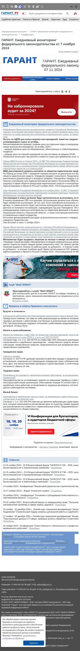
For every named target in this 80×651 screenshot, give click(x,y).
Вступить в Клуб (20, 301)
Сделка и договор (11, 356)
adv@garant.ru (19, 543)
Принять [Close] (33, 643)
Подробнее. (56, 468)
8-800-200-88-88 (8, 577)
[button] (71, 6)
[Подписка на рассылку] (3, 6)
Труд (64, 19)
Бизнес (45, 19)
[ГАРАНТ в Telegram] (24, 6)
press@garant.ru (62, 543)
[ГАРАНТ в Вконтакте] (11, 6)
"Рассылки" (8, 537)
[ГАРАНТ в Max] (20, 6)
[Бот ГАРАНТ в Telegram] (29, 6)
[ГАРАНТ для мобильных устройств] (7, 6)
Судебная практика (11, 19)
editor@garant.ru (48, 541)
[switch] (24, 13)
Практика (55, 19)
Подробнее (55, 482)
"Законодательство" (63, 442)
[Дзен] (16, 6)
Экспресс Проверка (48, 447)
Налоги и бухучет (31, 19)
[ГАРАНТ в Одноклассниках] (33, 6)
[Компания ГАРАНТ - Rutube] (37, 6)
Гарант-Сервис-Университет (56, 645)
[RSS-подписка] (42, 6)
